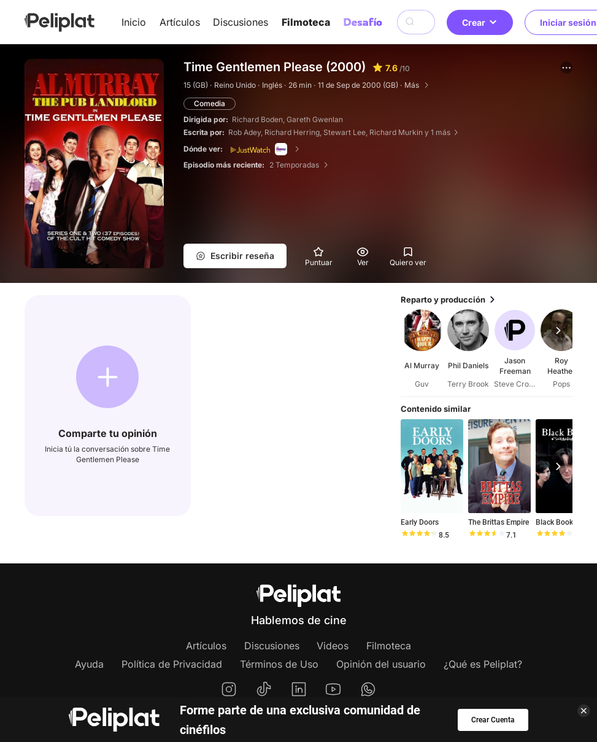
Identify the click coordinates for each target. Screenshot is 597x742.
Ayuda (89, 664)
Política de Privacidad (171, 664)
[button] (566, 67)
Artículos (180, 22)
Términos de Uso (279, 664)
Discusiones (240, 22)
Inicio (133, 22)
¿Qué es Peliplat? (483, 664)
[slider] (419, 535)
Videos (333, 646)
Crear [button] (480, 22)
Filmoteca (306, 22)
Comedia (209, 103)
